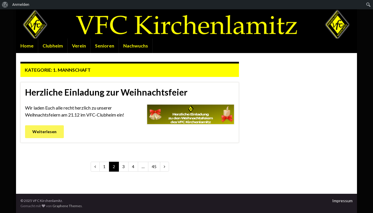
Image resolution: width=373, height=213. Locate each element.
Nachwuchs (135, 45)
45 (154, 166)
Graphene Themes (67, 206)
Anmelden (20, 4)
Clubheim (53, 45)
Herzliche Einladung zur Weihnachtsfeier (106, 92)
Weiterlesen (44, 131)
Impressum (342, 200)
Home (27, 45)
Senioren (104, 45)
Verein (79, 45)
